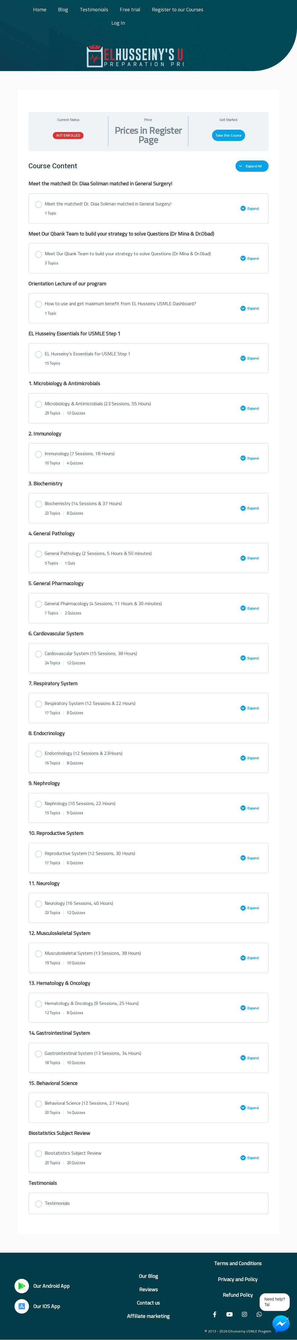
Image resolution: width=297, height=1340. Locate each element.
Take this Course (228, 135)
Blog (63, 9)
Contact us (148, 1303)
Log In (118, 23)
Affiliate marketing (148, 1316)
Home (39, 9)
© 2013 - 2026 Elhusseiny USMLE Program (237, 1331)
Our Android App (51, 1286)
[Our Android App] (22, 1286)
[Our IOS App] (22, 1306)
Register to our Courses (177, 9)
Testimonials (94, 9)
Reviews (148, 1289)
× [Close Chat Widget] (287, 1318)
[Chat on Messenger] (281, 1324)
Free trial (130, 9)
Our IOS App (46, 1306)
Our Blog (148, 1276)
